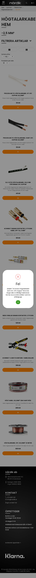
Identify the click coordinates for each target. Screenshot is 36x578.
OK (18, 302)
